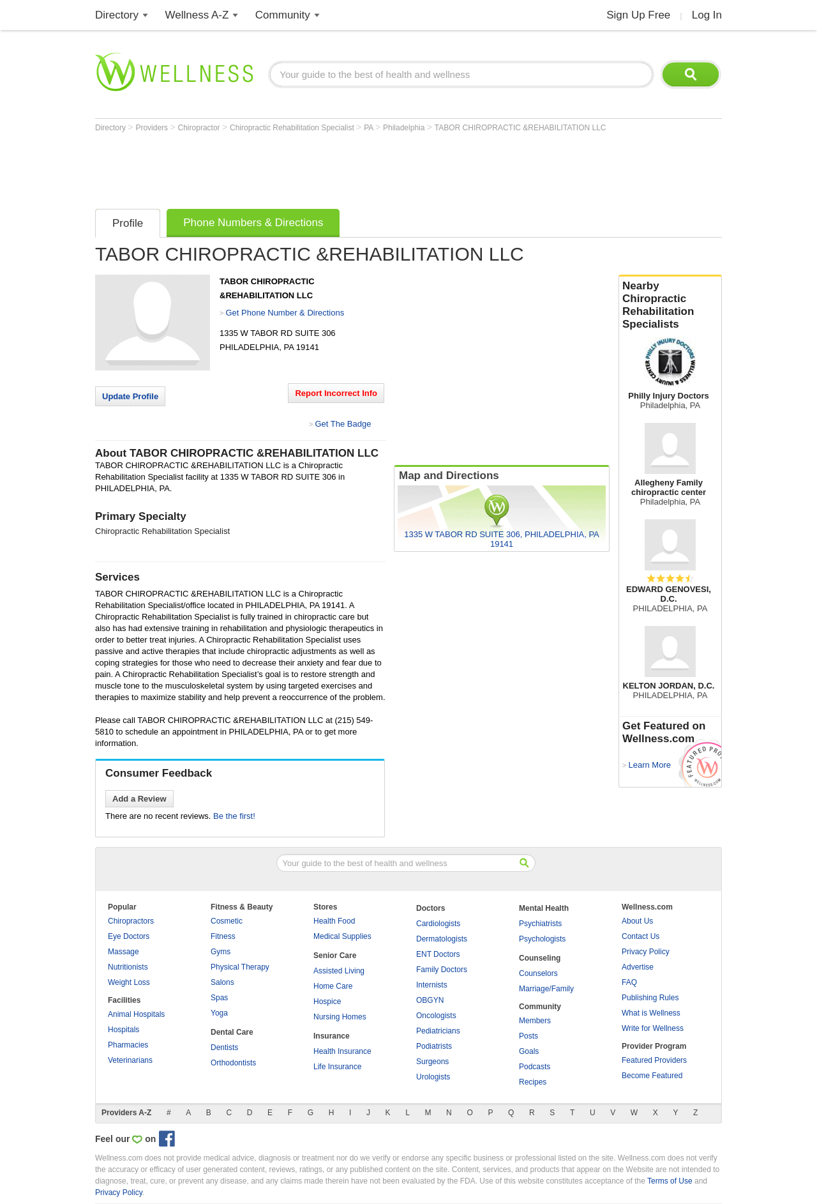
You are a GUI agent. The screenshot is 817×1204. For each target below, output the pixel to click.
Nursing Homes (339, 1016)
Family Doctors (441, 969)
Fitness (223, 936)
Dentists (224, 1047)
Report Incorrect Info (336, 393)
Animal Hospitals (136, 1014)
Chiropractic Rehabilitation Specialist (293, 127)
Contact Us (640, 936)
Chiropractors (131, 921)
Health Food (334, 921)
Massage (123, 951)
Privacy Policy (646, 951)
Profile (127, 223)
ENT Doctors (438, 954)
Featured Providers (654, 1060)
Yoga (219, 1013)
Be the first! (234, 816)
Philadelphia (405, 127)
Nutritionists (128, 967)
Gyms (220, 951)
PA (369, 127)
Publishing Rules (650, 997)
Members (535, 1020)
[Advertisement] (327, 167)
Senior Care (334, 955)
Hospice (327, 1001)
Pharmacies (128, 1044)
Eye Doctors (128, 936)
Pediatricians (438, 1030)
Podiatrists (434, 1046)
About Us (637, 921)
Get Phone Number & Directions (284, 312)
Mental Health (544, 908)
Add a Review (139, 799)
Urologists (433, 1076)
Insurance (331, 1036)
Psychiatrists (540, 923)
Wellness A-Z (197, 15)
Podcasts (534, 1066)
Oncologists (436, 1015)
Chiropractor (200, 127)
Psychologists (542, 938)
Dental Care (232, 1032)
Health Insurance (342, 1051)
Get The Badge (343, 424)
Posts (528, 1036)
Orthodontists (233, 1062)
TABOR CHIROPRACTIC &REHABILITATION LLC (520, 127)
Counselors (538, 973)
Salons (222, 982)
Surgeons (432, 1061)
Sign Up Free (638, 15)
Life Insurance (337, 1066)
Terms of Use (670, 1181)
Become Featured (652, 1075)
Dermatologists (441, 938)
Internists (431, 984)
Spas (219, 997)
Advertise (638, 967)
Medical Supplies (342, 936)
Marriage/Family (546, 988)
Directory (117, 15)
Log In (707, 15)
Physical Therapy (240, 967)
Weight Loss (129, 982)
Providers (152, 127)
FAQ (629, 982)
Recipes (532, 1082)
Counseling (539, 958)
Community (282, 15)
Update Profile (130, 396)
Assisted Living (338, 970)
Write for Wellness (653, 1028)
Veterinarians (130, 1060)
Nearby (670, 305)
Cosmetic (227, 921)
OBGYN (430, 1000)
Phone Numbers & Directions (253, 223)
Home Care (332, 986)
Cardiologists (438, 923)
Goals (529, 1051)
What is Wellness (651, 1013)
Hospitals (123, 1029)
